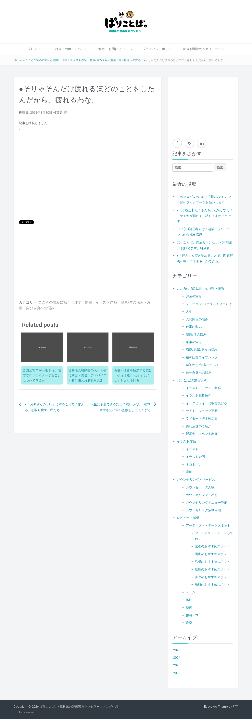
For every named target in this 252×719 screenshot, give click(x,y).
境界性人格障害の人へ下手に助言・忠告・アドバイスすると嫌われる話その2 (87, 375)
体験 (189, 600)
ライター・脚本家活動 (202, 418)
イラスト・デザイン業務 (203, 388)
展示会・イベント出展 (202, 434)
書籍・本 (192, 615)
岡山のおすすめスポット (212, 554)
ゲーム (190, 592)
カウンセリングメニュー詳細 (206, 502)
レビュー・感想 (188, 518)
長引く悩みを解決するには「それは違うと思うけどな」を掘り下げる (133, 375)
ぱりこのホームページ (71, 49)
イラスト (192, 449)
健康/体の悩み (98, 60)
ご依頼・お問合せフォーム (115, 49)
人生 (189, 311)
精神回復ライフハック (202, 357)
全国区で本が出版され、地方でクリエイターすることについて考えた (42, 375)
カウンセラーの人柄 (200, 487)
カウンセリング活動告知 (203, 510)
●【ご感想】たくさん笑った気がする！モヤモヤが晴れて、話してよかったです (205, 215)
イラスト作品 (78, 60)
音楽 (189, 623)
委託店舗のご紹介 (198, 426)
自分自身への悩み (130, 60)
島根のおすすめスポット (212, 562)
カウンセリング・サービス (196, 479)
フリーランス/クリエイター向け (209, 304)
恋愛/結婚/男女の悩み (201, 350)
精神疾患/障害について (202, 365)
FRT (235, 706)
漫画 (113, 60)
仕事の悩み (194, 327)
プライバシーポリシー (159, 49)
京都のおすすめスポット (212, 546)
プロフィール (37, 49)
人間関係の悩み (197, 319)
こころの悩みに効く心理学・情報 (46, 60)
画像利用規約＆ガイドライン (203, 49)
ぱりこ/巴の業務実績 (192, 380)
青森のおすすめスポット (212, 577)
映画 (189, 607)
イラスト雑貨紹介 (198, 395)
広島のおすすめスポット (212, 569)
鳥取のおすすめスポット (212, 584)
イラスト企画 (195, 457)
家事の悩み (194, 342)
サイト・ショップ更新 (202, 411)
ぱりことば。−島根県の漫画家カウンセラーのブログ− (77, 706)
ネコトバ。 (194, 464)
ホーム (18, 60)
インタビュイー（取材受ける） (208, 403)
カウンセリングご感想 (202, 495)
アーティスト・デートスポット (208, 525)
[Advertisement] (87, 268)
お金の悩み (194, 296)
